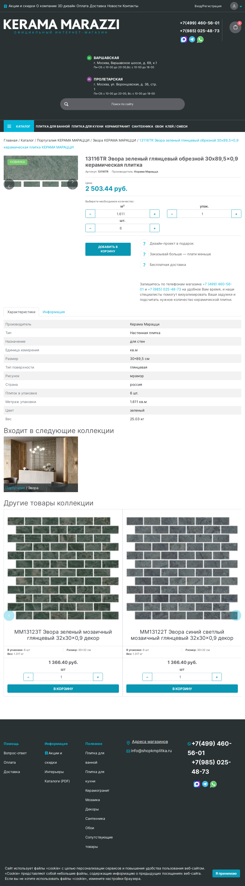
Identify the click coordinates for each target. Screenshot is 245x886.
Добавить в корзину (108, 249)
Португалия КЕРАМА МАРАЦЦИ (63, 140)
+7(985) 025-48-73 (200, 30)
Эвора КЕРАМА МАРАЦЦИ (114, 140)
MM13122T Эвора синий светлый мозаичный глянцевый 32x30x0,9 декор (182, 635)
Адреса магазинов (150, 741)
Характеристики (21, 312)
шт (63, 669)
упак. (204, 206)
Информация (54, 312)
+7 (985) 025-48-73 (164, 289)
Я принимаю (226, 873)
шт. (122, 220)
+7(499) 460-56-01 (200, 22)
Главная (11, 140)
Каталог (27, 140)
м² (122, 206)
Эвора (33, 488)
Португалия (15, 488)
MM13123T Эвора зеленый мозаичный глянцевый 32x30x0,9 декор (63, 635)
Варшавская (106, 58)
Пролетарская (108, 79)
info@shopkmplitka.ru (151, 750)
